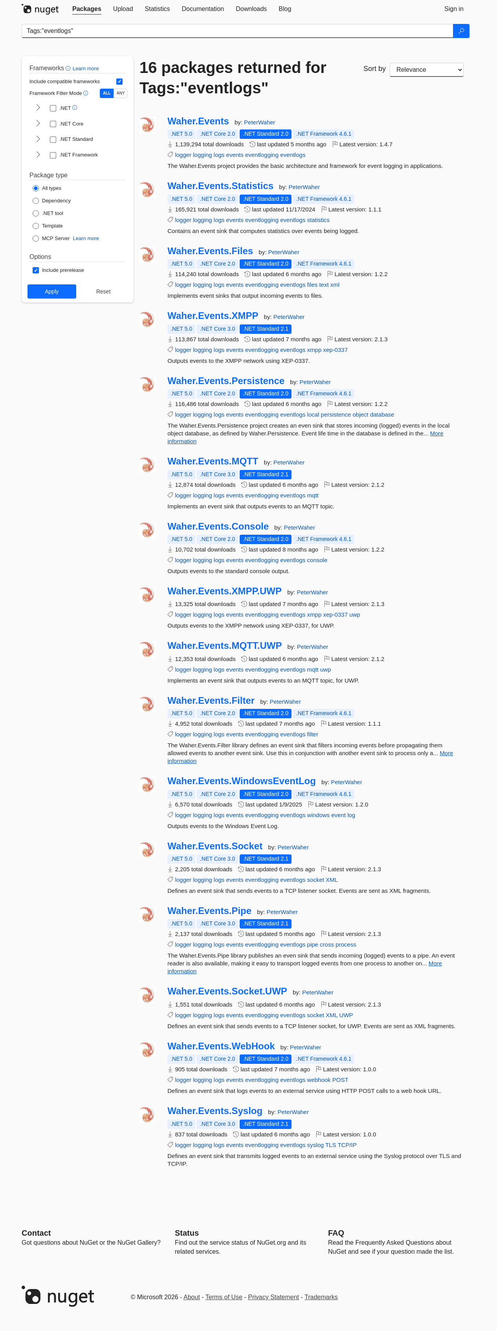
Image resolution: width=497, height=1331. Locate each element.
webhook (319, 1079)
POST (340, 1079)
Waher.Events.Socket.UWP (227, 991)
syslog (315, 1145)
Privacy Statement (273, 1297)
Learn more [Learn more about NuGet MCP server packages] (86, 238)
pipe (312, 944)
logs (219, 154)
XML (332, 879)
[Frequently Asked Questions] (336, 1233)
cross (327, 944)
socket (315, 879)
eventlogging (262, 154)
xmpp (314, 349)
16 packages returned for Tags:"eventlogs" (232, 78)
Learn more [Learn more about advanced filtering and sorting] (86, 68)
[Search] (461, 31)
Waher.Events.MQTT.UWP (224, 645)
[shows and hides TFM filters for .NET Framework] (38, 155)
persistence (336, 414)
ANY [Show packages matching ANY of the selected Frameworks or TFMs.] (121, 93)
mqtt (313, 495)
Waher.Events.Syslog (214, 1111)
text (323, 284)
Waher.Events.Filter (211, 700)
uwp (354, 614)
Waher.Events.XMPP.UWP (224, 591)
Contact (36, 1233)
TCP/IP (346, 1145)
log (351, 815)
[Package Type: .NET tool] (47, 213)
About (191, 1297)
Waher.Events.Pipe (209, 911)
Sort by (374, 69)
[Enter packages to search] (237, 31)
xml (334, 284)
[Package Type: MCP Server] (51, 238)
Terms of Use (223, 1297)
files (312, 284)
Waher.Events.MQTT (212, 461)
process (346, 944)
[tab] (86, 9)
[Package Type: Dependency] (51, 201)
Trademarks (321, 1297)
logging (202, 154)
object (360, 414)
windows (318, 815)
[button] (69, 68)
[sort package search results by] (427, 70)
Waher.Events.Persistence (225, 381)
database (382, 414)
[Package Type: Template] (47, 226)
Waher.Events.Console (218, 526)
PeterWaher (259, 122)
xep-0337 (335, 349)
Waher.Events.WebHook (221, 1046)
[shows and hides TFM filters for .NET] (38, 108)
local (313, 414)
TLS (330, 1145)
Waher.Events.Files (210, 251)
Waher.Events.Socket (214, 846)
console (317, 560)
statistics (318, 220)
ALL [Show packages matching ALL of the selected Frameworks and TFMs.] (106, 93)
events (235, 154)
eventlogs (292, 154)
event (338, 815)
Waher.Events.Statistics (220, 186)
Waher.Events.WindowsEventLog (241, 781)
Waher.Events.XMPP (212, 315)
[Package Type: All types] (46, 188)
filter (312, 734)
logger (183, 154)
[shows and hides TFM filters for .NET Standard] (38, 139)
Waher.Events (198, 121)
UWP (346, 1015)
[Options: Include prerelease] (58, 270)
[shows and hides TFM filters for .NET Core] (38, 124)
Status (187, 1233)
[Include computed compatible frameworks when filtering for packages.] (119, 81)
